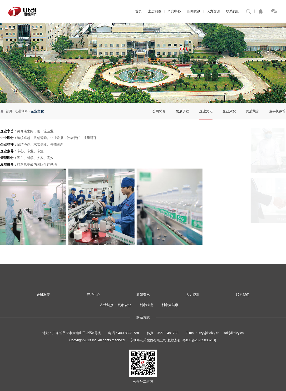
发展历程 (182, 111)
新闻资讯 (193, 11)
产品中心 (174, 11)
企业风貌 (229, 111)
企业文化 (205, 111)
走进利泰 (154, 11)
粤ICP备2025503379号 (199, 340)
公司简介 (159, 111)
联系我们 (232, 11)
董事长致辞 (277, 111)
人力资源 (213, 11)
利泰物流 (146, 305)
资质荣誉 (252, 111)
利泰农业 (124, 305)
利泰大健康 (170, 305)
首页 (138, 11)
